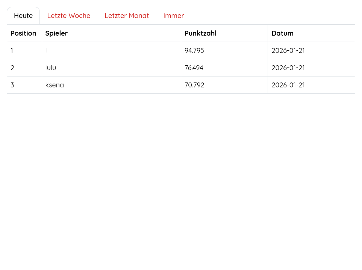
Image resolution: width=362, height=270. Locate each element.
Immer (173, 15)
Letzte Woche (68, 15)
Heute (23, 15)
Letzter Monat (127, 15)
